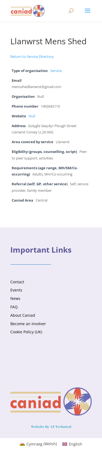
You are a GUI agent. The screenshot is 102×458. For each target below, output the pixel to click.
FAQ (14, 306)
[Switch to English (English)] (72, 443)
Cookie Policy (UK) (26, 331)
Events (16, 290)
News (15, 298)
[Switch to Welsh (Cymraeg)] (38, 443)
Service (56, 70)
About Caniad (22, 315)
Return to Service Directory (32, 56)
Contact (17, 281)
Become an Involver (28, 323)
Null (32, 116)
